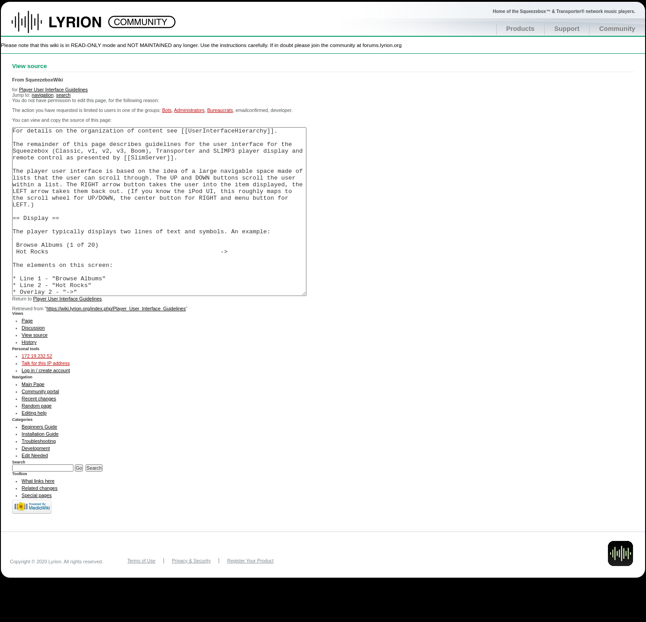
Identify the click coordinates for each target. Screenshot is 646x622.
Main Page (33, 417)
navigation (43, 95)
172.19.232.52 (37, 389)
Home (66, 26)
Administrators (189, 110)
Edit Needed (35, 489)
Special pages (37, 529)
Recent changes (39, 432)
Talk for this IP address (46, 396)
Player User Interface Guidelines (53, 89)
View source (34, 368)
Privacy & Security (191, 594)
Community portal (40, 425)
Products (520, 28)
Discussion (33, 361)
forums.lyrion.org (381, 45)
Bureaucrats (220, 110)
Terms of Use (141, 594)
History (29, 375)
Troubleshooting (39, 474)
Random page (37, 439)
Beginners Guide (39, 460)
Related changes (39, 521)
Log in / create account (46, 404)
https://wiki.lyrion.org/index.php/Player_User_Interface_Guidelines (116, 342)
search (63, 95)
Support (566, 28)
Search (19, 495)
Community (617, 28)
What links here (38, 514)
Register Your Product (250, 594)
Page (27, 354)
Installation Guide (40, 467)
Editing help (34, 446)
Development (36, 482)
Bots (167, 110)
